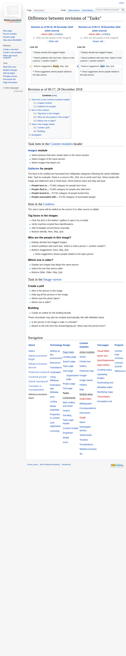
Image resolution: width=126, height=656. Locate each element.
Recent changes (10, 34)
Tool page (67, 388)
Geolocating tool (105, 382)
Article (83, 357)
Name (82, 422)
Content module (71, 428)
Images (32, 150)
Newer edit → (99, 41)
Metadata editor (105, 387)
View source (73, 10)
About (31, 345)
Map (82, 389)
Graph (83, 417)
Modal (66, 437)
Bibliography (86, 403)
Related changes (10, 70)
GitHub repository (37, 381)
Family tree (85, 361)
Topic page (68, 366)
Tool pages (103, 345)
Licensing (54, 431)
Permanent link (9, 79)
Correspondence (88, 408)
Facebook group (36, 377)
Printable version (10, 76)
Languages (55, 372)
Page (29, 10)
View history (87, 10)
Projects (119, 345)
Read (63, 10)
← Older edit (52, 41)
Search (66, 410)
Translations (56, 367)
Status (31, 351)
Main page (7, 31)
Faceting (67, 415)
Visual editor (103, 351)
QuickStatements (105, 360)
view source (52, 30)
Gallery (83, 366)
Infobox (83, 385)
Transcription (103, 396)
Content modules (61, 144)
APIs (52, 397)
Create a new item (10, 49)
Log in (121, 3)
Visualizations (86, 444)
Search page (69, 361)
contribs (58, 34)
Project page (69, 383)
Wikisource (120, 371)
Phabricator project (37, 372)
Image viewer (52, 279)
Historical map (87, 371)
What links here (9, 67)
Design (66, 345)
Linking (53, 401)
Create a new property (12, 52)
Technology (56, 345)
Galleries (33, 168)
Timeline (84, 440)
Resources (55, 362)
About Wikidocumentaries (50, 464)
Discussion (85, 413)
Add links (19, 91)
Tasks (66, 393)
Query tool (102, 355)
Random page (9, 37)
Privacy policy (32, 464)
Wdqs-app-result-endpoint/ (10, 57)
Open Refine (103, 365)
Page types (68, 352)
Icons (65, 442)
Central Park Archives (119, 354)
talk (50, 34)
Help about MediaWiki (12, 40)
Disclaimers (66, 464)
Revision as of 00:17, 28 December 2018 (99, 27)
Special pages (9, 73)
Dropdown (68, 433)
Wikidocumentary (88, 449)
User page (68, 371)
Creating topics (104, 369)
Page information (10, 82)
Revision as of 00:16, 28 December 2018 (52, 27)
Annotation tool (104, 401)
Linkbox (48, 204)
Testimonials (86, 435)
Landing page (69, 357)
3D (81, 454)
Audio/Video (85, 399)
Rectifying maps (105, 392)
